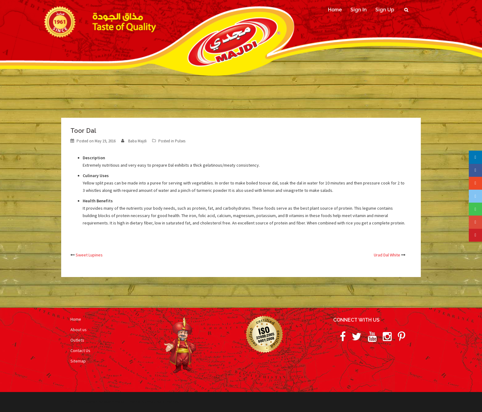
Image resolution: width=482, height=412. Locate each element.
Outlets (77, 340)
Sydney (149, 402)
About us (78, 329)
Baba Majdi (137, 141)
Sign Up (384, 10)
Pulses (180, 141)
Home (335, 10)
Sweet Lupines (89, 255)
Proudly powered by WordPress (95, 402)
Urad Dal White (387, 255)
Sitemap (78, 361)
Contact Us (80, 350)
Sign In (358, 10)
